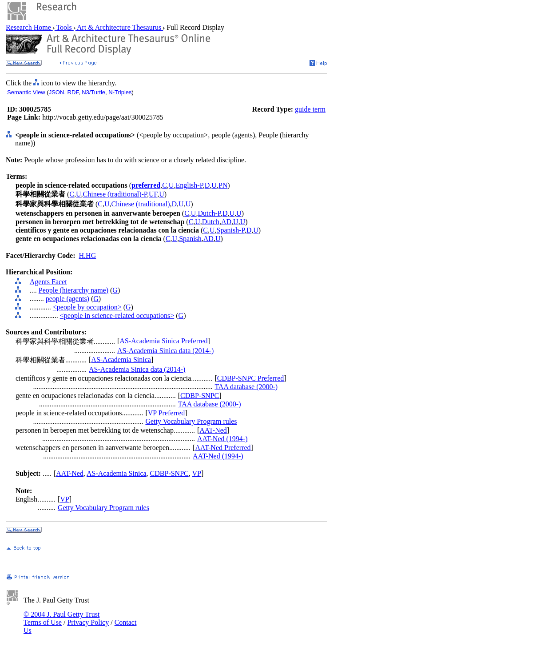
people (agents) (67, 298)
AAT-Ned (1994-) (222, 438)
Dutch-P (209, 213)
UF (153, 194)
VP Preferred (166, 413)
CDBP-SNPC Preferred (250, 378)
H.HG (87, 255)
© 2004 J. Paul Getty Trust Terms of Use (61, 618)
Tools (64, 27)
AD (226, 221)
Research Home (29, 27)
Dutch (210, 221)
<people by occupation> (87, 307)
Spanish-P (231, 230)
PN (222, 185)
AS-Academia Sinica (121, 359)
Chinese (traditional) (140, 204)
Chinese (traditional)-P (115, 194)
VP (196, 473)
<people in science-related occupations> (117, 315)
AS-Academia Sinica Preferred (163, 341)
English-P (188, 185)
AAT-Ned (213, 430)
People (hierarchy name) (73, 290)
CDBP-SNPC (199, 395)
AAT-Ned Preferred (222, 447)
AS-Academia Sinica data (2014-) (165, 350)
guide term (310, 109)
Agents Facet (48, 281)
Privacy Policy (88, 622)
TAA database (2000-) (246, 386)
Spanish (190, 238)
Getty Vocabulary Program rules (191, 421)
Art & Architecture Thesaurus (119, 27)
